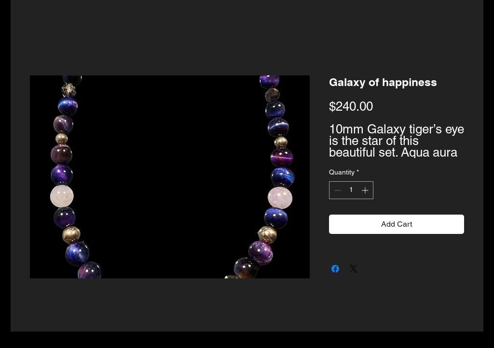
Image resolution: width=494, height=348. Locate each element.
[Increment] (366, 190)
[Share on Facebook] (335, 269)
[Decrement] (336, 190)
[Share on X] (353, 269)
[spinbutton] (351, 190)
